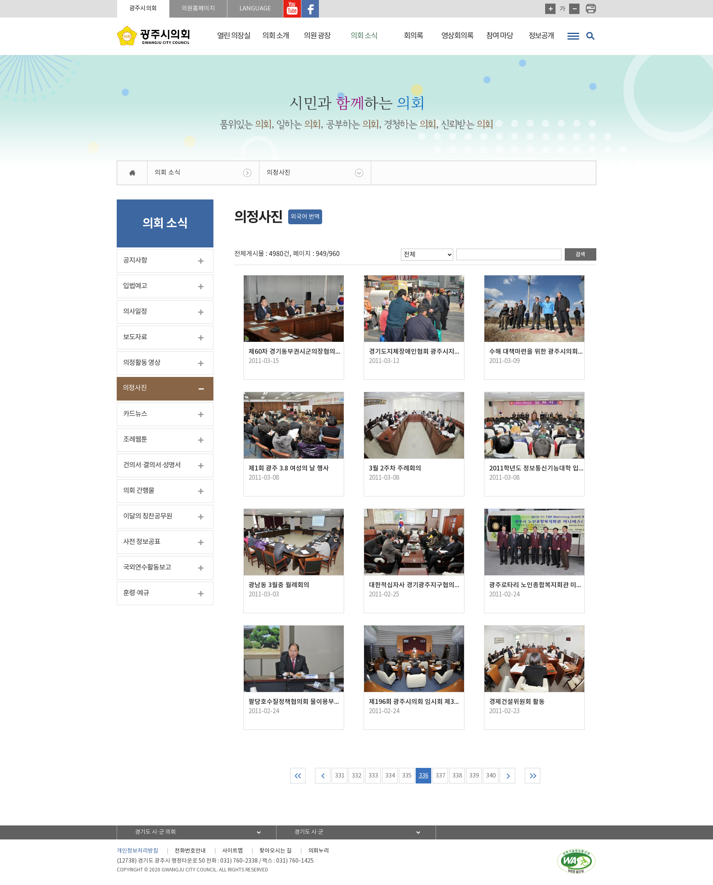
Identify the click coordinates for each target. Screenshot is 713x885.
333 (373, 775)
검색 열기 (590, 36)
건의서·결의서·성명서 (152, 465)
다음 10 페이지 (507, 775)
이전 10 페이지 (323, 775)
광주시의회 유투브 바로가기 (292, 9)
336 (423, 775)
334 (390, 775)
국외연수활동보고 (147, 568)
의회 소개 (275, 36)
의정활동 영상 (141, 363)
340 (491, 775)
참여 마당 (499, 36)
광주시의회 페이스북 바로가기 (310, 9)
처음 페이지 (298, 775)
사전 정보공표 (141, 542)
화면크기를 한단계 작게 (574, 9)
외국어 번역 (305, 216)
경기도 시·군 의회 (155, 832)
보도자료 (135, 337)
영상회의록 (457, 36)
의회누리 (318, 851)
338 (457, 775)
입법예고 (135, 286)
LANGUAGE (255, 8)
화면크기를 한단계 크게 (550, 9)
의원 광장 (317, 36)
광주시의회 (143, 8)
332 (356, 775)
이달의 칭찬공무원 (147, 516)
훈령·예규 (136, 593)
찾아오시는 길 (275, 851)
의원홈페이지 (198, 8)
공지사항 (135, 261)
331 (340, 775)
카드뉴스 (135, 414)
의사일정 (135, 312)
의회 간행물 (138, 491)
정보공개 (541, 36)
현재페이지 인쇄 (591, 9)
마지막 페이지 (532, 775)
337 (440, 775)
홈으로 (132, 173)
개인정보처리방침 (137, 851)
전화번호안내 (190, 851)
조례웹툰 (135, 440)
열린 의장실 (233, 36)
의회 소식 (364, 36)
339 (474, 775)
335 (407, 775)
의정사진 (279, 172)
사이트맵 (232, 851)
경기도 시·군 (309, 832)
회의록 (413, 36)
